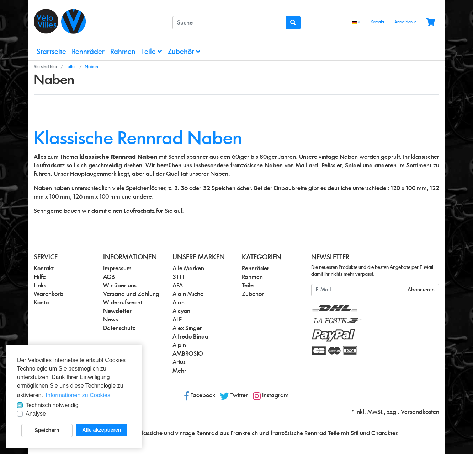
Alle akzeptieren (101, 430)
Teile (151, 51)
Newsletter (117, 311)
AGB (109, 277)
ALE (177, 320)
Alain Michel (188, 294)
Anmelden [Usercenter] (405, 22)
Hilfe (40, 277)
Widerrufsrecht (122, 303)
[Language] (356, 22)
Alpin (179, 345)
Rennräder (88, 52)
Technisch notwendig (52, 405)
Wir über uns (120, 285)
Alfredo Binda (190, 337)
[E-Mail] (357, 290)
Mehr (179, 371)
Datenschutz (119, 328)
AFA (177, 285)
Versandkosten (420, 412)
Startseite (51, 52)
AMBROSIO (187, 354)
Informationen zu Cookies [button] (78, 395)
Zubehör (184, 51)
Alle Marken (188, 268)
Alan (178, 303)
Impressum (117, 268)
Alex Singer (187, 328)
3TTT (178, 277)
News (110, 320)
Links (40, 285)
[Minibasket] (430, 22)
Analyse (36, 414)
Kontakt (377, 22)
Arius (179, 362)
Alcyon (181, 311)
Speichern (46, 430)
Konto (41, 303)
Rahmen (122, 52)
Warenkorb (48, 294)
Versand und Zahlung (131, 294)
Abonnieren (421, 289)
